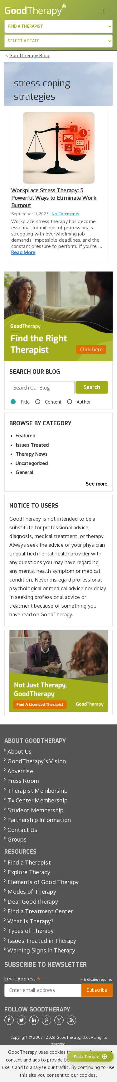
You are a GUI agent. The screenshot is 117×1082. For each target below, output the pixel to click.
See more (96, 484)
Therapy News (31, 454)
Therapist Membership (37, 790)
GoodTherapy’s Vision (36, 761)
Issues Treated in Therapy (41, 940)
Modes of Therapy (31, 891)
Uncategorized (32, 463)
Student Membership (35, 810)
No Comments (65, 213)
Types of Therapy (30, 930)
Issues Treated (32, 445)
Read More (23, 252)
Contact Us (22, 829)
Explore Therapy (29, 872)
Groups (17, 839)
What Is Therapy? (30, 921)
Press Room (23, 780)
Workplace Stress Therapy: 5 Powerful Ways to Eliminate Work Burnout (53, 197)
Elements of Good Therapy (43, 882)
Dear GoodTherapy (32, 901)
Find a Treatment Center (40, 911)
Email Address (22, 979)
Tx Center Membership (37, 800)
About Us (19, 751)
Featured (25, 436)
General (24, 472)
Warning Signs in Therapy (41, 950)
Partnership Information (39, 819)
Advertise (20, 771)
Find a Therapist (29, 862)
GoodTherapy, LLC (72, 1037)
